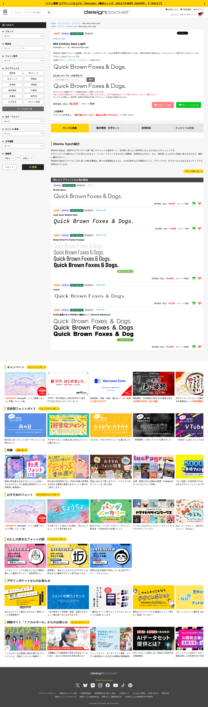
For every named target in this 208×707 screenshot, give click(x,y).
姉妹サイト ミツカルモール (65, 697)
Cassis (56, 290)
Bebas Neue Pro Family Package (68, 240)
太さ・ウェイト (10, 116)
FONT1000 (100, 310)
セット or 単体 (10, 129)
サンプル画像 (70, 128)
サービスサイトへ (79, 622)
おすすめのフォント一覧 (46, 495)
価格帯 (6, 154)
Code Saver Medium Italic (65, 215)
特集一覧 (20, 450)
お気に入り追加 (162, 105)
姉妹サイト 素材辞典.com (112, 697)
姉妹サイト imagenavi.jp (89, 697)
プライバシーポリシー (47, 693)
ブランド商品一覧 (192, 171)
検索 (33, 167)
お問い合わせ (153, 693)
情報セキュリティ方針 (68, 693)
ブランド (7, 31)
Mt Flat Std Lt (59, 190)
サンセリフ (76, 23)
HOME (53, 23)
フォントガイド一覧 (47, 409)
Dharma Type (72, 26)
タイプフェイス (64, 23)
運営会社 (165, 693)
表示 (91, 79)
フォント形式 (9, 56)
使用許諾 (146, 128)
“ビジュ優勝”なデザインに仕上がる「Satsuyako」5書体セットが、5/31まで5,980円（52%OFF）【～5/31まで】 (104, 3)
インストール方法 (184, 128)
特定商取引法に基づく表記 (104, 693)
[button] (3, 3)
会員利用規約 (86, 693)
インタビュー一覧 (55, 539)
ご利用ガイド (124, 693)
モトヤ (90, 185)
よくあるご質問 (139, 693)
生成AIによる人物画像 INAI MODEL (139, 697)
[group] (25, 387)
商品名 (6, 44)
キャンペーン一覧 (35, 367)
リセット (9, 167)
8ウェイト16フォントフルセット (74, 60)
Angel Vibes (100, 285)
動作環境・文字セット (108, 128)
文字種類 (7, 141)
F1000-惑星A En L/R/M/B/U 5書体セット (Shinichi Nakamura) (81, 315)
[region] (127, 86)
